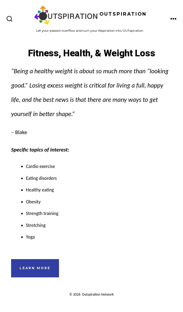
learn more (35, 268)
